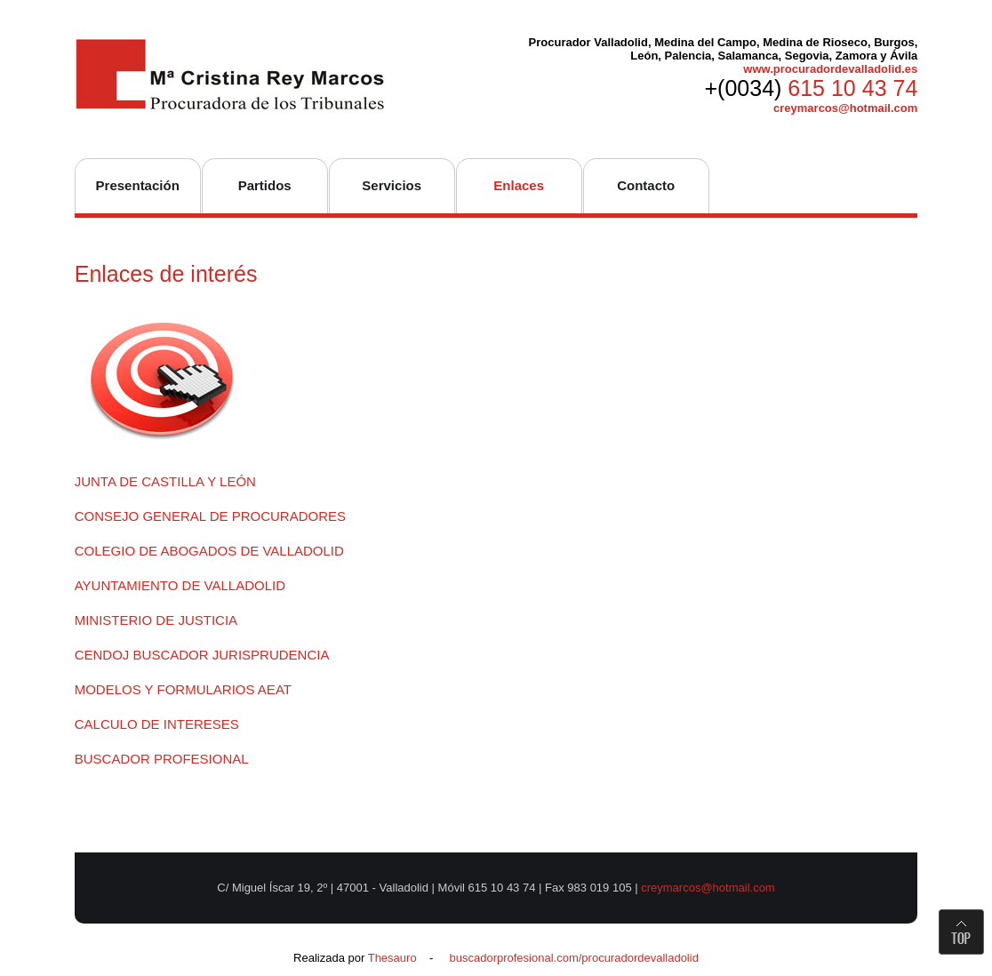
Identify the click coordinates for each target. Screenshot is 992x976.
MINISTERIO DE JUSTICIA (156, 620)
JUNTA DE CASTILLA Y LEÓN (165, 481)
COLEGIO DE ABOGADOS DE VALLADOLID (209, 550)
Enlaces (518, 185)
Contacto (646, 185)
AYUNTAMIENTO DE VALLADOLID (180, 585)
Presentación (138, 185)
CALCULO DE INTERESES (157, 724)
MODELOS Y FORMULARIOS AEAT (183, 689)
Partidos (265, 185)
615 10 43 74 (852, 88)
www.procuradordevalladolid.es (830, 69)
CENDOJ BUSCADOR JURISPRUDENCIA (202, 654)
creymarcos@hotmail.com (845, 108)
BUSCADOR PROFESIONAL (162, 758)
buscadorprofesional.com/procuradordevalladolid (573, 957)
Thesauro (392, 957)
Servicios (391, 185)
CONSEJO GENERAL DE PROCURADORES (210, 516)
